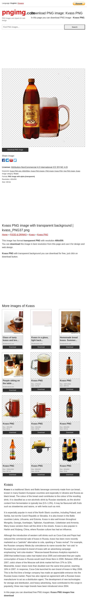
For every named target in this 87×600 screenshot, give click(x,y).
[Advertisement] (43, 50)
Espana (21, 3)
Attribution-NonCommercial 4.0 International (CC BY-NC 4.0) (39, 167)
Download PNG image (15, 150)
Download (12, 347)
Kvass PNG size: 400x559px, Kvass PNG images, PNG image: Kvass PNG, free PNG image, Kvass (45, 171)
